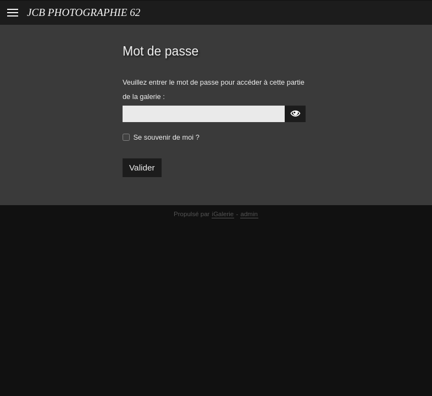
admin (249, 214)
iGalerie (223, 214)
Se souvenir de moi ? (167, 137)
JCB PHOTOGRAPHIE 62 (83, 12)
